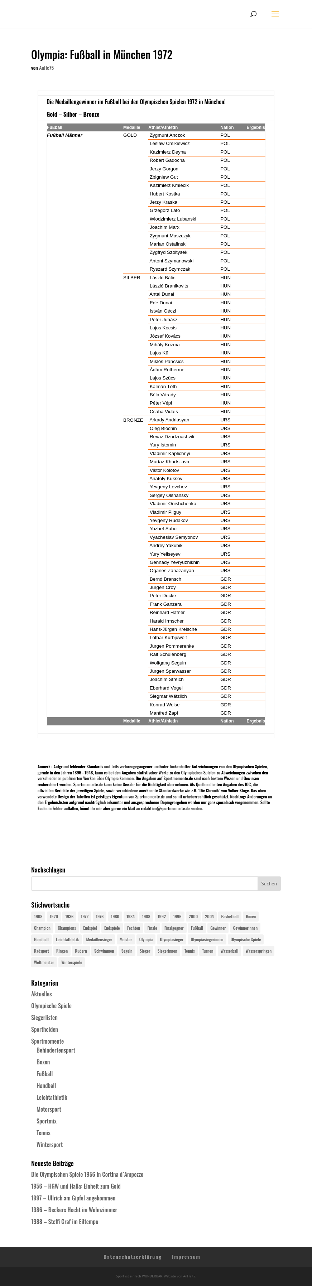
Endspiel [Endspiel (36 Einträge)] (90, 928)
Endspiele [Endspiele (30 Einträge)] (112, 928)
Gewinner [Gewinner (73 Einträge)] (218, 928)
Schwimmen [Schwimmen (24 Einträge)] (104, 951)
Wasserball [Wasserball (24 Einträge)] (230, 951)
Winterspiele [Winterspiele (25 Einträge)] (71, 962)
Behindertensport (56, 1050)
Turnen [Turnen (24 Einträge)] (207, 951)
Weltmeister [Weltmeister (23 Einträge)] (44, 962)
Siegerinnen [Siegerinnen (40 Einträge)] (167, 951)
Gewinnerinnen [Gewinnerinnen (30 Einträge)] (245, 928)
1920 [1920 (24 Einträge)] (54, 916)
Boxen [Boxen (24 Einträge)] (251, 916)
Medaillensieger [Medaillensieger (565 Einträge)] (99, 939)
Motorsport (49, 1109)
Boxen (43, 1062)
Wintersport (50, 1144)
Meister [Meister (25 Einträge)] (126, 939)
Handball (46, 1085)
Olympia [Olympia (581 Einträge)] (146, 939)
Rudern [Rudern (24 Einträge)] (81, 951)
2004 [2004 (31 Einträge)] (209, 916)
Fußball (45, 1073)
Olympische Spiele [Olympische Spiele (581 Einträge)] (246, 939)
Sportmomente (47, 1041)
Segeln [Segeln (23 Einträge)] (127, 951)
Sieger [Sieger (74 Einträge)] (145, 951)
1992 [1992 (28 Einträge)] (162, 916)
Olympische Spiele (51, 1005)
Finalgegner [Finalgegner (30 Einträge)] (174, 928)
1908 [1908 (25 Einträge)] (38, 916)
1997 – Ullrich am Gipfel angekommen (73, 1198)
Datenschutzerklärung (133, 1256)
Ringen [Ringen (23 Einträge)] (62, 951)
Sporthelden (44, 1029)
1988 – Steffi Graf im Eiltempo (64, 1221)
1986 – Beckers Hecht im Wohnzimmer (74, 1209)
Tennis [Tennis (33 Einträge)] (189, 951)
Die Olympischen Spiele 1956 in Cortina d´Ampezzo (87, 1174)
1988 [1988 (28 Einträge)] (146, 916)
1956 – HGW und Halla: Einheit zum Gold (76, 1186)
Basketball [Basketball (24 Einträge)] (230, 916)
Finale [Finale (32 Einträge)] (152, 928)
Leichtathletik (52, 1097)
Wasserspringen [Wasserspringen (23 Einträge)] (259, 951)
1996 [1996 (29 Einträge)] (177, 916)
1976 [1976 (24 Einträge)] (100, 916)
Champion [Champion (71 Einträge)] (42, 928)
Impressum (186, 1256)
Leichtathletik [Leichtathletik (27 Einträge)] (67, 939)
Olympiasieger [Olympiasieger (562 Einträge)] (171, 939)
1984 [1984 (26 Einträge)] (130, 916)
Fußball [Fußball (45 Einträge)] (197, 928)
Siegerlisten (44, 1017)
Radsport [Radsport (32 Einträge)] (41, 951)
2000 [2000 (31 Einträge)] (193, 916)
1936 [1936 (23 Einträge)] (69, 916)
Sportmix (47, 1121)
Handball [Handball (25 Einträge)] (41, 939)
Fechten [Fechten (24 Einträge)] (133, 928)
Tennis (44, 1132)
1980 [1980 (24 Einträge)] (115, 916)
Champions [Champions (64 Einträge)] (67, 928)
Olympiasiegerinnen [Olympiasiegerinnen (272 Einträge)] (207, 939)
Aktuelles (41, 994)
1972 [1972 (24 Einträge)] (85, 916)
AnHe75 (46, 67)
